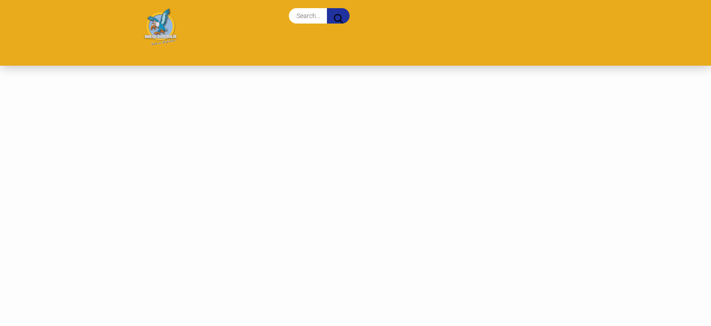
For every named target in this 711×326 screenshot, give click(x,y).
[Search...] (338, 16)
